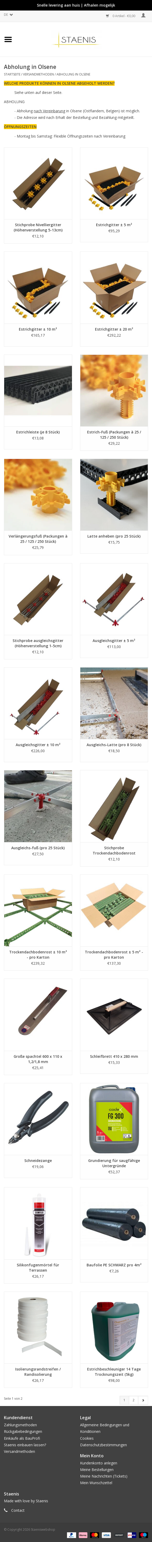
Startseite (12, 74)
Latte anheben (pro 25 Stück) (113, 536)
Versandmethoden (38, 74)
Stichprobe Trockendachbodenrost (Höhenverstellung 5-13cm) (113, 850)
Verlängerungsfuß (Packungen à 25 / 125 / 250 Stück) (38, 539)
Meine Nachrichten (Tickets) (103, 1476)
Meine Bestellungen (97, 1469)
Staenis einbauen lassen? (25, 1444)
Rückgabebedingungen (23, 1431)
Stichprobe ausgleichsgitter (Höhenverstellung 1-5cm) (38, 643)
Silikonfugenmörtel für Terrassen (38, 1267)
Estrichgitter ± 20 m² (114, 329)
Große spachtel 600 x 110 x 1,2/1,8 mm (38, 1059)
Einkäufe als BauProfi (22, 1438)
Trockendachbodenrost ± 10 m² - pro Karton (38, 954)
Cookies (87, 1438)
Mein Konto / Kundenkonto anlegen (143, 15)
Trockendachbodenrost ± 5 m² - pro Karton (114, 954)
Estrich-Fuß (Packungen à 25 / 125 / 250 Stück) (114, 434)
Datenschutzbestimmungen (103, 1444)
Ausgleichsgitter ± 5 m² (114, 640)
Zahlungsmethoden (20, 1424)
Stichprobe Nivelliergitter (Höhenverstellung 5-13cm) (38, 227)
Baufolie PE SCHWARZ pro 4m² (114, 1264)
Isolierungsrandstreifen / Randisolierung (38, 1372)
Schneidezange (38, 1160)
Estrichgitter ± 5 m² (114, 224)
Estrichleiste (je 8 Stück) (38, 431)
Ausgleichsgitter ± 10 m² (38, 744)
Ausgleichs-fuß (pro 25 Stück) (38, 847)
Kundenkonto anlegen (98, 1462)
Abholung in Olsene (73, 74)
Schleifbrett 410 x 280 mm (114, 1056)
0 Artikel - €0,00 (121, 16)
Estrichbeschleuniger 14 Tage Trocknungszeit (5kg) (114, 1372)
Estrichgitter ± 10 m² (38, 329)
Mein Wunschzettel (96, 1482)
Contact (18, 1510)
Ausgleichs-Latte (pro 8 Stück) (114, 744)
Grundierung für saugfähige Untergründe (114, 1163)
